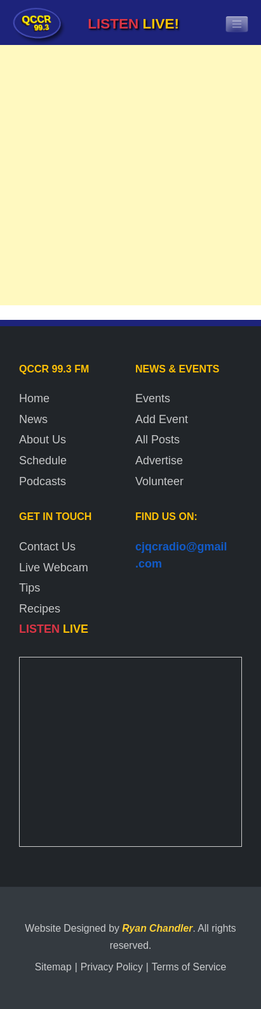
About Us (42, 439)
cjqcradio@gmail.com (181, 555)
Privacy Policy (112, 966)
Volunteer (159, 481)
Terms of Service (189, 966)
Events (152, 398)
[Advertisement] (130, 178)
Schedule (43, 460)
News (33, 419)
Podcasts (42, 481)
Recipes (39, 608)
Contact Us (47, 546)
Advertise (159, 460)
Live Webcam (53, 567)
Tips (29, 587)
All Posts (157, 439)
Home (34, 398)
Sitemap (53, 966)
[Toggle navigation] (236, 24)
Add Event (161, 419)
